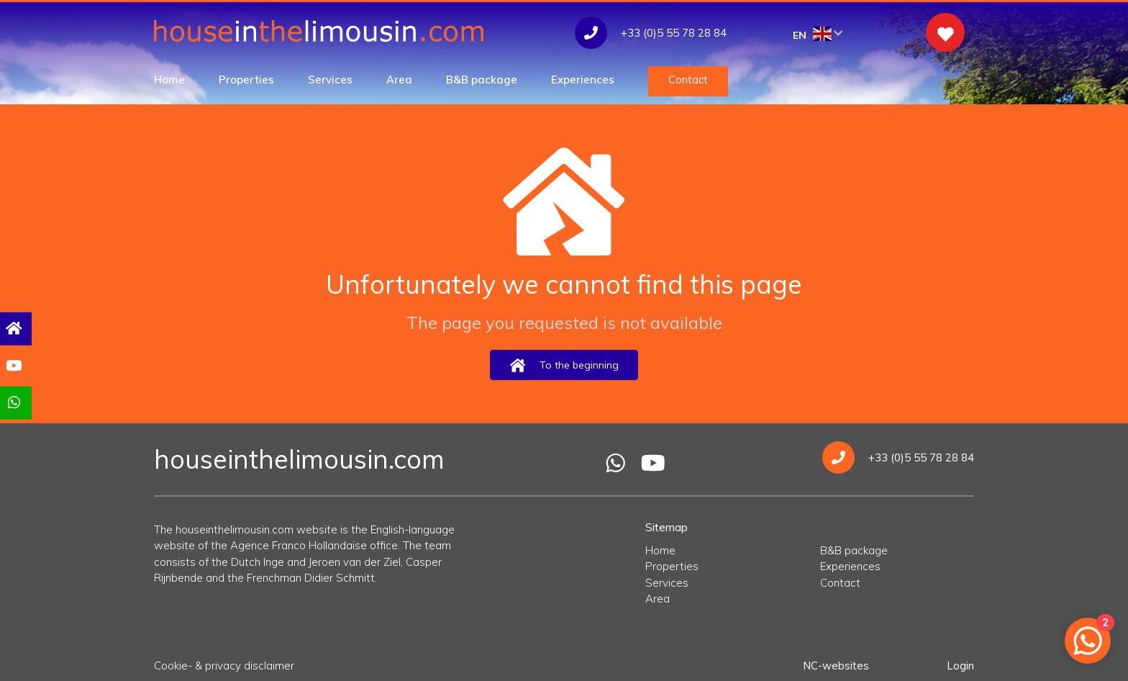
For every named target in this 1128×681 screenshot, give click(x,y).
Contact (688, 79)
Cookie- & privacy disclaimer (224, 665)
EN (818, 34)
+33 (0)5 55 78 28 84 (898, 457)
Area (399, 79)
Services (330, 79)
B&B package (481, 79)
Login (960, 665)
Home (169, 79)
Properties (246, 79)
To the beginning (564, 365)
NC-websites (836, 665)
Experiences (582, 79)
